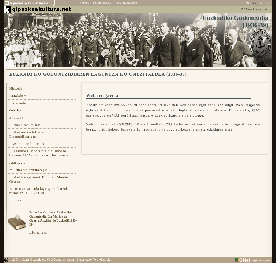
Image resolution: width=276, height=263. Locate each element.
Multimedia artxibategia (28, 170)
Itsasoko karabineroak (26, 144)
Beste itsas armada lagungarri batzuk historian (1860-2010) (38, 191)
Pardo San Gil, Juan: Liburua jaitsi (53, 222)
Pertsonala (17, 103)
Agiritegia (17, 162)
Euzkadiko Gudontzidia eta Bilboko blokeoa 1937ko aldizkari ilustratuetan (40, 153)
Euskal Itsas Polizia (25, 125)
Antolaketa (18, 96)
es (247, 2)
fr (267, 2)
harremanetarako (126, 2)
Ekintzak (16, 117)
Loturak (15, 200)
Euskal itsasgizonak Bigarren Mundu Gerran (38, 179)
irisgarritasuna (102, 2)
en (261, 2)
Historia (15, 88)
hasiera (84, 2)
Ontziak (15, 110)
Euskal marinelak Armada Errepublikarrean (29, 134)
